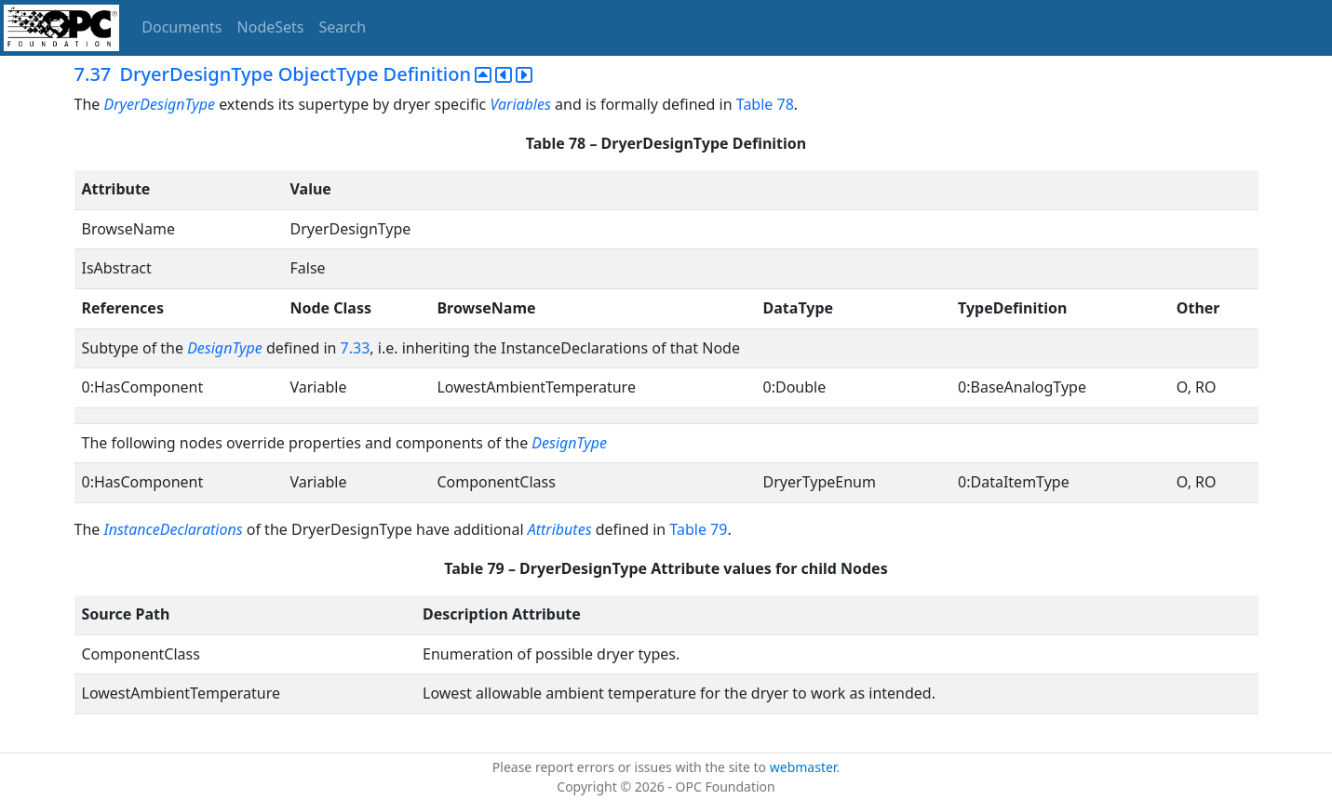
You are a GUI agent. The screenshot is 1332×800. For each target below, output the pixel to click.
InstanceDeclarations (172, 529)
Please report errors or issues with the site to (631, 767)
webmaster (803, 767)
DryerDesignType (161, 104)
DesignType (224, 348)
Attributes (560, 529)
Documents (181, 27)
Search (343, 27)
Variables (520, 104)
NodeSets (270, 27)
